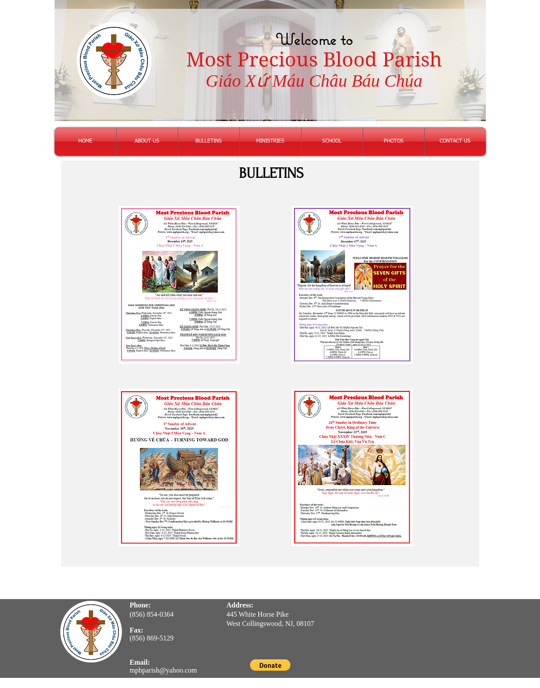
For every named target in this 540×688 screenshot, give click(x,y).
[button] (270, 665)
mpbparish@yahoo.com (163, 670)
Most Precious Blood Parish (314, 59)
